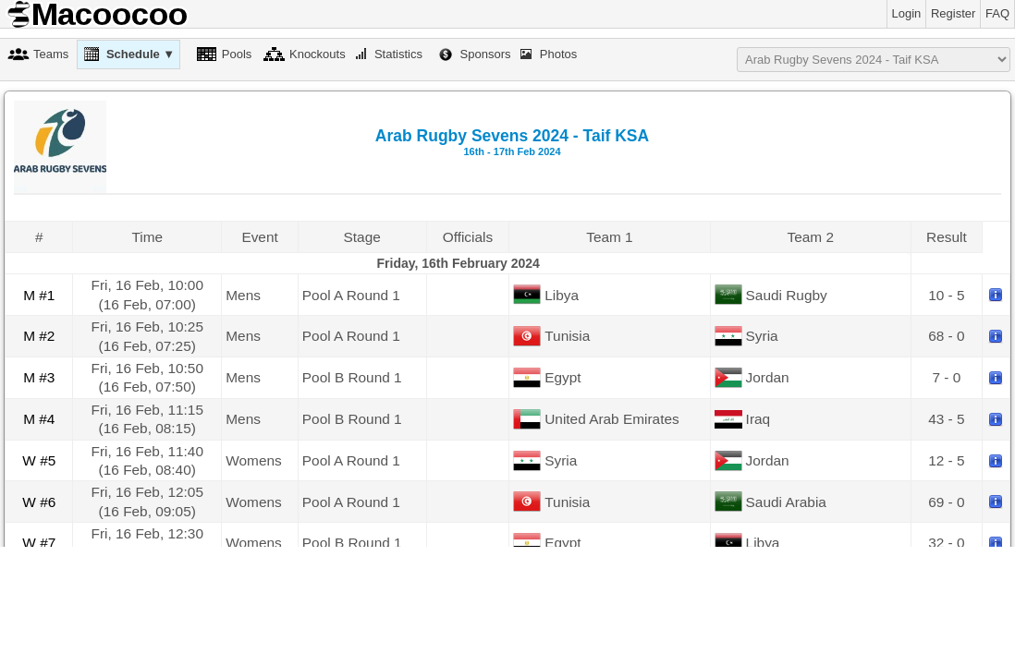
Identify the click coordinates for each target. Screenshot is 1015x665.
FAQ (997, 13)
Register (953, 13)
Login (907, 13)
